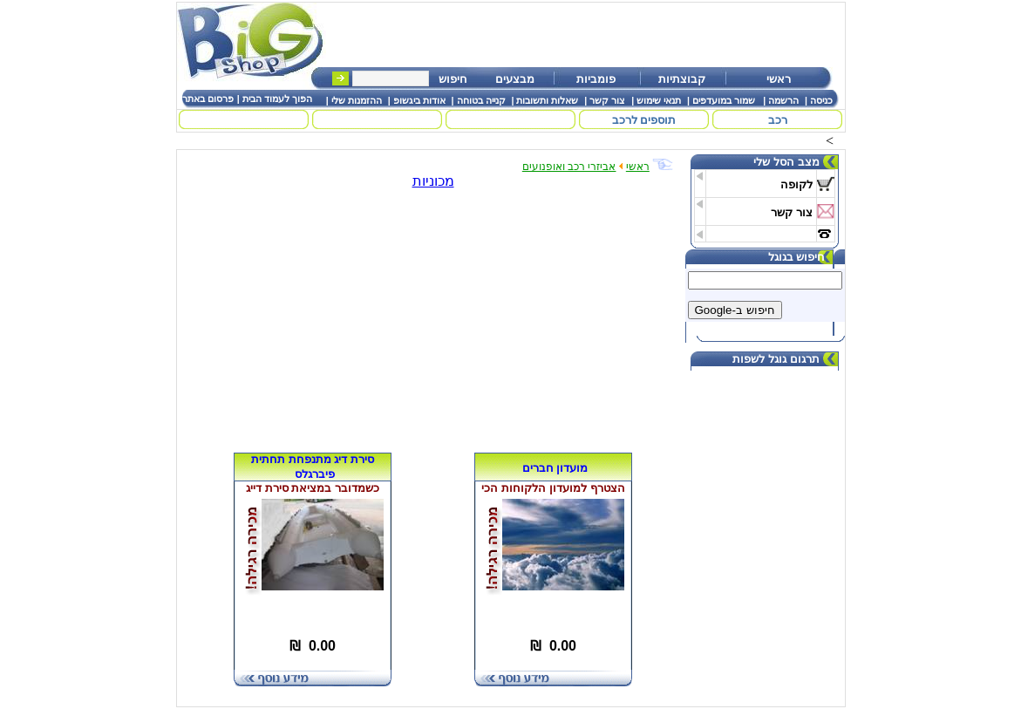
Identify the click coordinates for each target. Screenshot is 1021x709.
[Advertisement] (593, 35)
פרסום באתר (208, 98)
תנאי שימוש (658, 100)
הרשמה (783, 100)
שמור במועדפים (723, 100)
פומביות (596, 78)
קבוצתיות (681, 78)
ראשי (778, 78)
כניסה (821, 100)
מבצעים (514, 78)
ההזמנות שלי (356, 100)
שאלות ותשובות (547, 100)
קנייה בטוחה (481, 100)
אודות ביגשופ (419, 100)
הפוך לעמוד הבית (277, 98)
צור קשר (607, 100)
